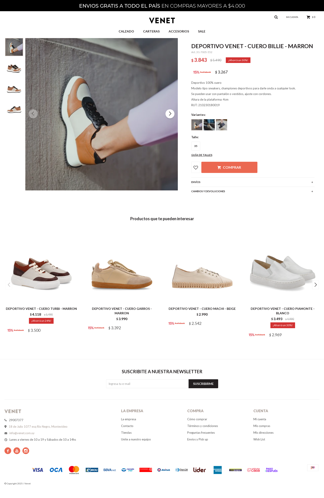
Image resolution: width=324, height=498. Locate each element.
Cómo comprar (197, 419)
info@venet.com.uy (22, 433)
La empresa (128, 419)
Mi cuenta (259, 419)
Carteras (151, 31)
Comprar (232, 167)
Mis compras (261, 426)
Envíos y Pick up (197, 439)
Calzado (126, 31)
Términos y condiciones (202, 426)
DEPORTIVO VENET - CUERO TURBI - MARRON (41, 308)
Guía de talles (201, 155)
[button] (169, 113)
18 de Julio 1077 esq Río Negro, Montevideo (38, 426)
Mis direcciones (263, 432)
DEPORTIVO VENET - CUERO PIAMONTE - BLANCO (283, 311)
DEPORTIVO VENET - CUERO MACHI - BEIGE (202, 308)
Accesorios (179, 31)
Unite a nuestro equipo (136, 439)
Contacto (127, 426)
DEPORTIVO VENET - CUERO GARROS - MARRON (122, 311)
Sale (201, 31)
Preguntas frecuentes (201, 432)
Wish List (259, 439)
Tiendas (126, 432)
